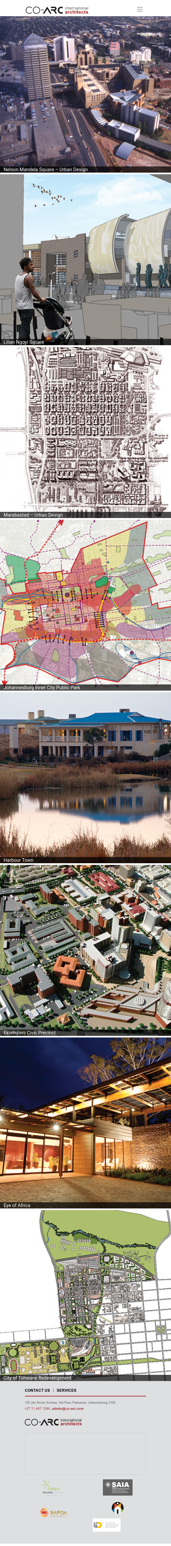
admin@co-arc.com (68, 1409)
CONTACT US (37, 1391)
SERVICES (66, 1391)
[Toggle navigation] (139, 9)
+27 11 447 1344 (37, 1409)
